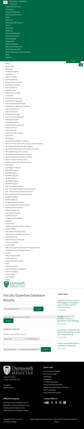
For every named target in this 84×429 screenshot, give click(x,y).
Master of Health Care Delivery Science (18, 162)
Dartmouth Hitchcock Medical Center (15, 402)
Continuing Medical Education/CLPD (17, 205)
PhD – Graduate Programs (14, 186)
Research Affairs (10, 229)
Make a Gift (9, 20)
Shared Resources (11, 237)
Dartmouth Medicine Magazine (15, 269)
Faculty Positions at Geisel (14, 261)
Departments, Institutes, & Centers (17, 106)
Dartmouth (13, 4)
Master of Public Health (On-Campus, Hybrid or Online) (23, 144)
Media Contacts (8, 388)
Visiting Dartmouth (12, 122)
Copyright (6, 419)
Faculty (7, 253)
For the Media (10, 277)
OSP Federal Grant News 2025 (15, 232)
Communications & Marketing (15, 104)
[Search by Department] (18, 309)
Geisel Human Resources (13, 47)
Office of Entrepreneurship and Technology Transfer (22, 248)
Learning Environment (13, 213)
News (7, 55)
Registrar (8, 57)
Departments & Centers (13, 7)
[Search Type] (33, 338)
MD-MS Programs (11, 178)
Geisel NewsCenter (11, 266)
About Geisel (9, 66)
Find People (9, 9)
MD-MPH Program (11, 176)
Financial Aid (9, 41)
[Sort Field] (11, 349)
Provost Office (10, 245)
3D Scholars (9, 165)
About (7, 64)
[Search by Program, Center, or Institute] (33, 317)
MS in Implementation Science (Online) (18, 157)
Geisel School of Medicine (18, 1)
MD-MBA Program (11, 173)
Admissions (9, 31)
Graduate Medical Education (14, 202)
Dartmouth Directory (12, 12)
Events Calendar (10, 39)
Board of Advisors (11, 88)
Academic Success (11, 216)
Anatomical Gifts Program (14, 23)
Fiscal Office (9, 96)
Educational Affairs (11, 197)
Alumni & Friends (11, 130)
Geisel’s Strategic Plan (13, 49)
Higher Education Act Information (41, 419)
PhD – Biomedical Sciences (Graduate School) (20, 189)
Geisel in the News (11, 272)
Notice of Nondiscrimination (53, 385)
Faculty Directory (11, 258)
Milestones (9, 69)
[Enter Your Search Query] (26, 342)
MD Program (9, 138)
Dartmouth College (50, 374)
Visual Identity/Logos (12, 114)
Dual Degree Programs (13, 168)
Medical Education (11, 200)
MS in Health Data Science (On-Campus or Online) (22, 149)
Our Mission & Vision (12, 72)
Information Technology (13, 101)
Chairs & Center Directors (13, 82)
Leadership (9, 74)
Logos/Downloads (11, 112)
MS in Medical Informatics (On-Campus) (18, 154)
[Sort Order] (30, 349)
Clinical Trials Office (12, 242)
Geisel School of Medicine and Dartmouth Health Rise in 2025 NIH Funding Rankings (68, 332)
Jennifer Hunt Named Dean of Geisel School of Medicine (68, 344)
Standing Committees (12, 85)
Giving (7, 17)
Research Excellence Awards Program (18, 250)
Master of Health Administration (16, 160)
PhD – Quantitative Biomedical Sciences (18, 194)
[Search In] (14, 338)
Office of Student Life (12, 210)
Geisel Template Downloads (14, 117)
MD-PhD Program (11, 184)
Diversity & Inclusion (12, 36)
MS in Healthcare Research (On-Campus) (19, 146)
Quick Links (9, 28)
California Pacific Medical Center (14, 408)
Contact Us (7, 385)
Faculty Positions (11, 128)
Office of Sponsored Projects (15, 240)
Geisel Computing (11, 44)
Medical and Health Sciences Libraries (17, 52)
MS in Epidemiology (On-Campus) (16, 152)
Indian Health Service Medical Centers (16, 410)
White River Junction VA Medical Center (16, 405)
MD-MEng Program (11, 181)
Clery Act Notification (12, 33)
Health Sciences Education (14, 208)
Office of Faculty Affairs (13, 93)
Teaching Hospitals (12, 120)
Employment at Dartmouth (14, 125)
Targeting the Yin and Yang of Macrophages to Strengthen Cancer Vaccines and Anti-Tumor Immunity (68, 303)
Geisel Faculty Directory (13, 15)
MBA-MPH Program (12, 170)
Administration (10, 90)
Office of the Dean (11, 77)
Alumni (7, 25)
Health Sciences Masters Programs (17, 141)
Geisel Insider (10, 274)
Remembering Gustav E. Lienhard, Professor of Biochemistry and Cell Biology (68, 318)
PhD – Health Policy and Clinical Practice (19, 192)
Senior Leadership (11, 80)
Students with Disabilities (14, 218)
